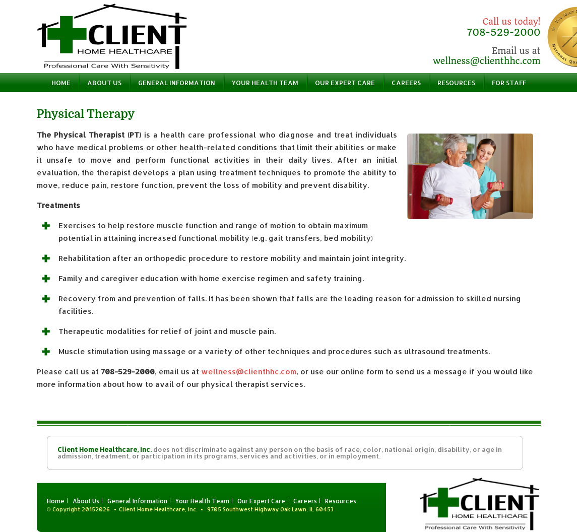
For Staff (509, 83)
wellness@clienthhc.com (486, 61)
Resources (456, 83)
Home (61, 83)
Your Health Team (265, 83)
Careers (406, 83)
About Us (104, 83)
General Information (176, 83)
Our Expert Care (345, 83)
